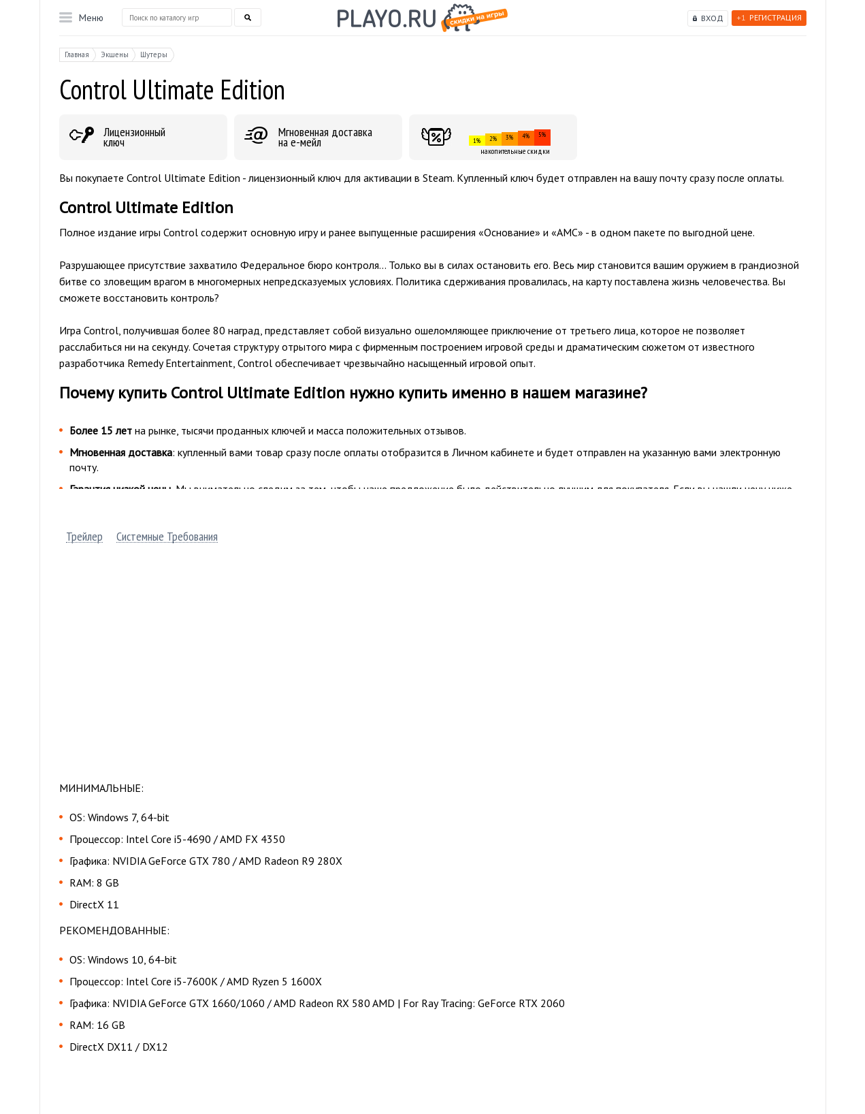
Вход (712, 18)
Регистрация (769, 17)
